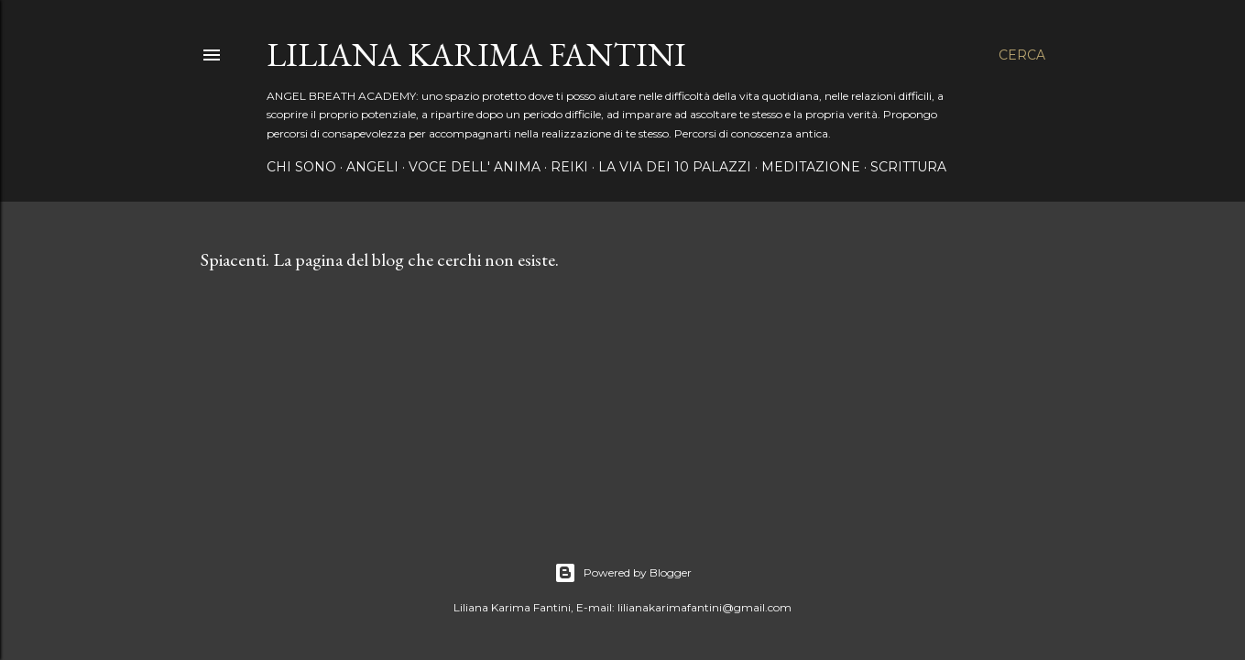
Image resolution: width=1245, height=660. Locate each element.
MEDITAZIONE (810, 167)
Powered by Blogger (623, 573)
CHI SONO (301, 167)
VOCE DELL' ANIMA (475, 167)
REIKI (569, 167)
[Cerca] (1022, 55)
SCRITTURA (908, 167)
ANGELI (372, 167)
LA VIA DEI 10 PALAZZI (674, 167)
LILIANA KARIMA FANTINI (476, 54)
